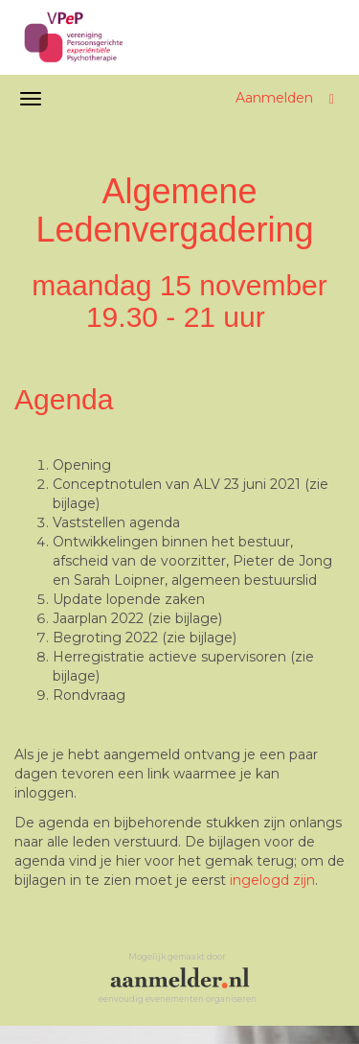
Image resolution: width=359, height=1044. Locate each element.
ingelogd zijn (272, 880)
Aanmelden (274, 97)
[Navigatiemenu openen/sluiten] (31, 98)
